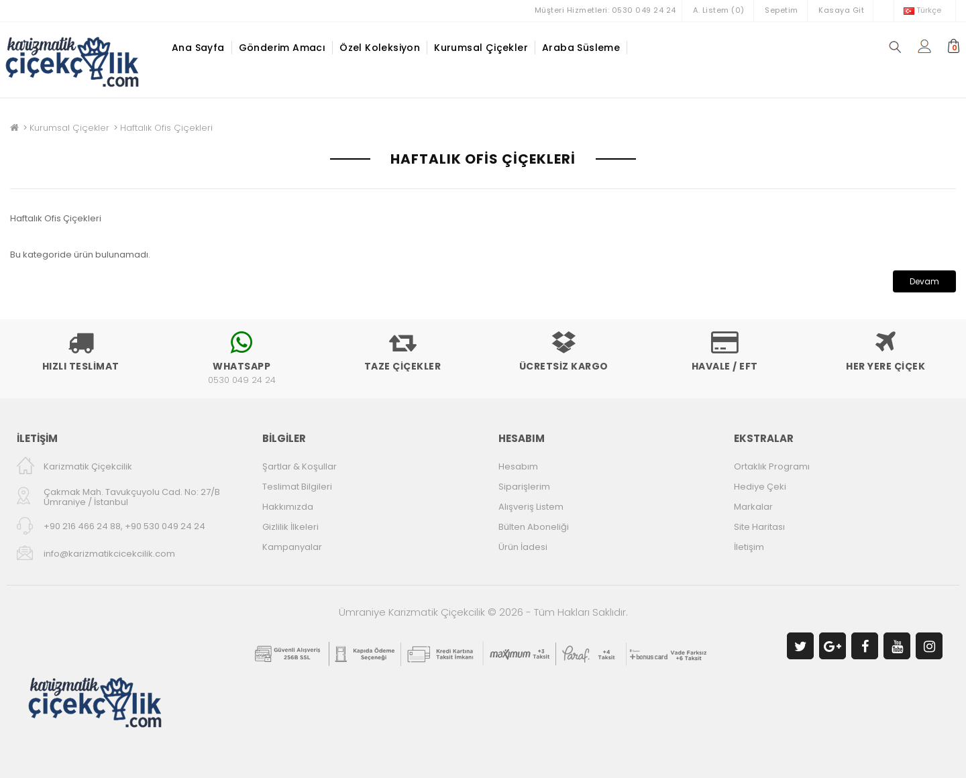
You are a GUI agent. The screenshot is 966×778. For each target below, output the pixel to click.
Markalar (753, 506)
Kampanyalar (292, 547)
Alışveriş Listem (531, 506)
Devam (924, 281)
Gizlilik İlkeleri (290, 526)
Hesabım (518, 466)
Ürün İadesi (522, 547)
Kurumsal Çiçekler (481, 47)
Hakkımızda (287, 506)
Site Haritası (759, 526)
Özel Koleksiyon (379, 47)
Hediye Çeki (760, 486)
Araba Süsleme (581, 47)
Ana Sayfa (198, 47)
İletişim (749, 547)
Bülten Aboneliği (533, 526)
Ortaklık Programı (772, 466)
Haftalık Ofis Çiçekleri (166, 127)
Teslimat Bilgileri (297, 486)
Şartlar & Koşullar (299, 466)
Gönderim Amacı (282, 47)
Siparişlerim (524, 486)
